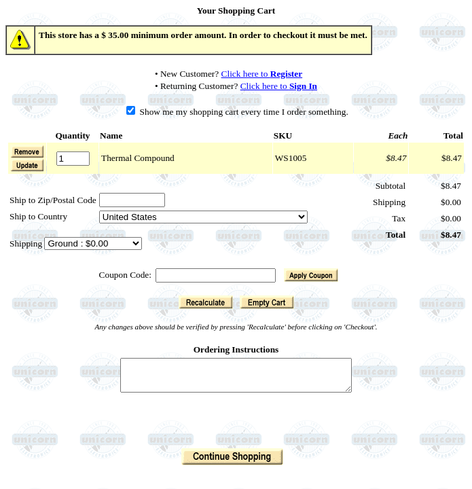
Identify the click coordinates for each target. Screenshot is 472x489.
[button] (27, 165)
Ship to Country (38, 216)
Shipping (27, 243)
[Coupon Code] (216, 275)
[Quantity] (73, 158)
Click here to (262, 74)
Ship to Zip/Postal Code (53, 200)
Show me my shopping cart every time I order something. (237, 112)
